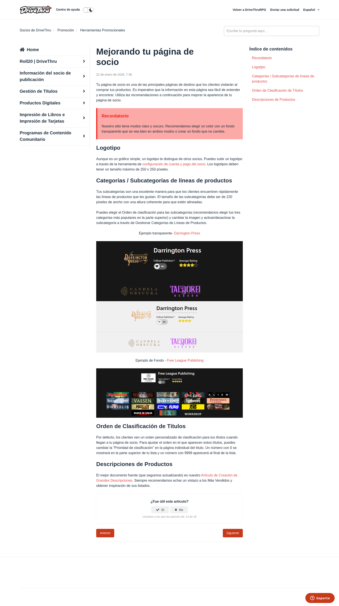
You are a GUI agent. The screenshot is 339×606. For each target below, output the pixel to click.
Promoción (65, 30)
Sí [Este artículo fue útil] (162, 510)
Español (309, 9)
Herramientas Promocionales (102, 30)
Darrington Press (187, 233)
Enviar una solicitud (285, 9)
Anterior (105, 533)
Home (33, 49)
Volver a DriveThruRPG (250, 9)
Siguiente (233, 533)
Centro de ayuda (68, 9)
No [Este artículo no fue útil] (181, 510)
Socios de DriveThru (35, 30)
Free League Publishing (185, 360)
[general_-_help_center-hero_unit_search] (271, 31)
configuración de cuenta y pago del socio (173, 164)
